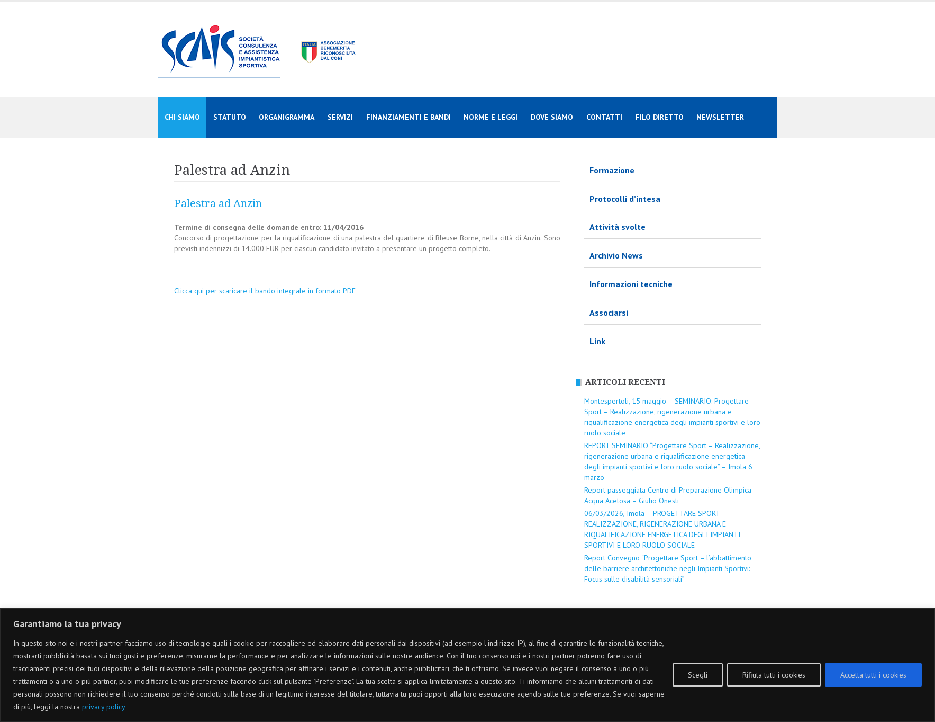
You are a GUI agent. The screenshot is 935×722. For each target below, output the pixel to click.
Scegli (697, 675)
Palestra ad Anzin (218, 203)
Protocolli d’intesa (624, 198)
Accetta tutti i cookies (873, 675)
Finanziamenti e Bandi (408, 117)
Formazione (611, 170)
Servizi (340, 117)
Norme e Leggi (491, 117)
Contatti (604, 117)
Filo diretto (660, 117)
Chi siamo (182, 117)
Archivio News (616, 255)
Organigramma (286, 117)
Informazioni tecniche (631, 284)
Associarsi (608, 312)
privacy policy (103, 706)
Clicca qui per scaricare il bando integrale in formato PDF (265, 291)
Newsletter (720, 117)
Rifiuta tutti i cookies (773, 675)
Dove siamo (552, 117)
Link (597, 341)
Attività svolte (617, 226)
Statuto (229, 117)
